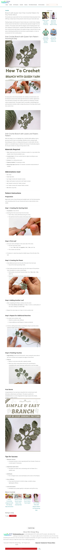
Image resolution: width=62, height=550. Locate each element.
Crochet (7, 10)
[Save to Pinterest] (13, 516)
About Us (37, 542)
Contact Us (44, 542)
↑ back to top (31, 528)
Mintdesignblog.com (18, 534)
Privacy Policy (51, 542)
